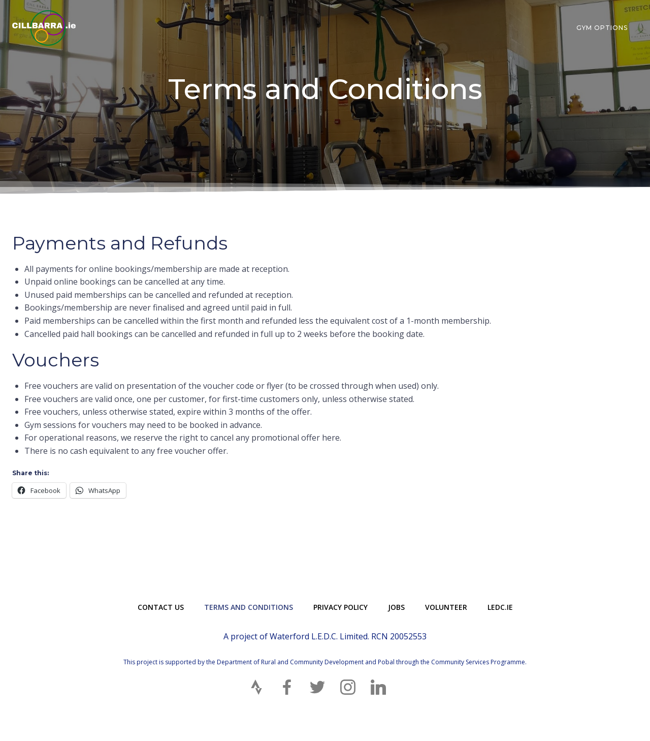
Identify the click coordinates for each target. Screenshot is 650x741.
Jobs (396, 607)
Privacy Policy (340, 607)
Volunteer (446, 607)
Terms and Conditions (248, 607)
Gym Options (602, 28)
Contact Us (161, 607)
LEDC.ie (500, 607)
